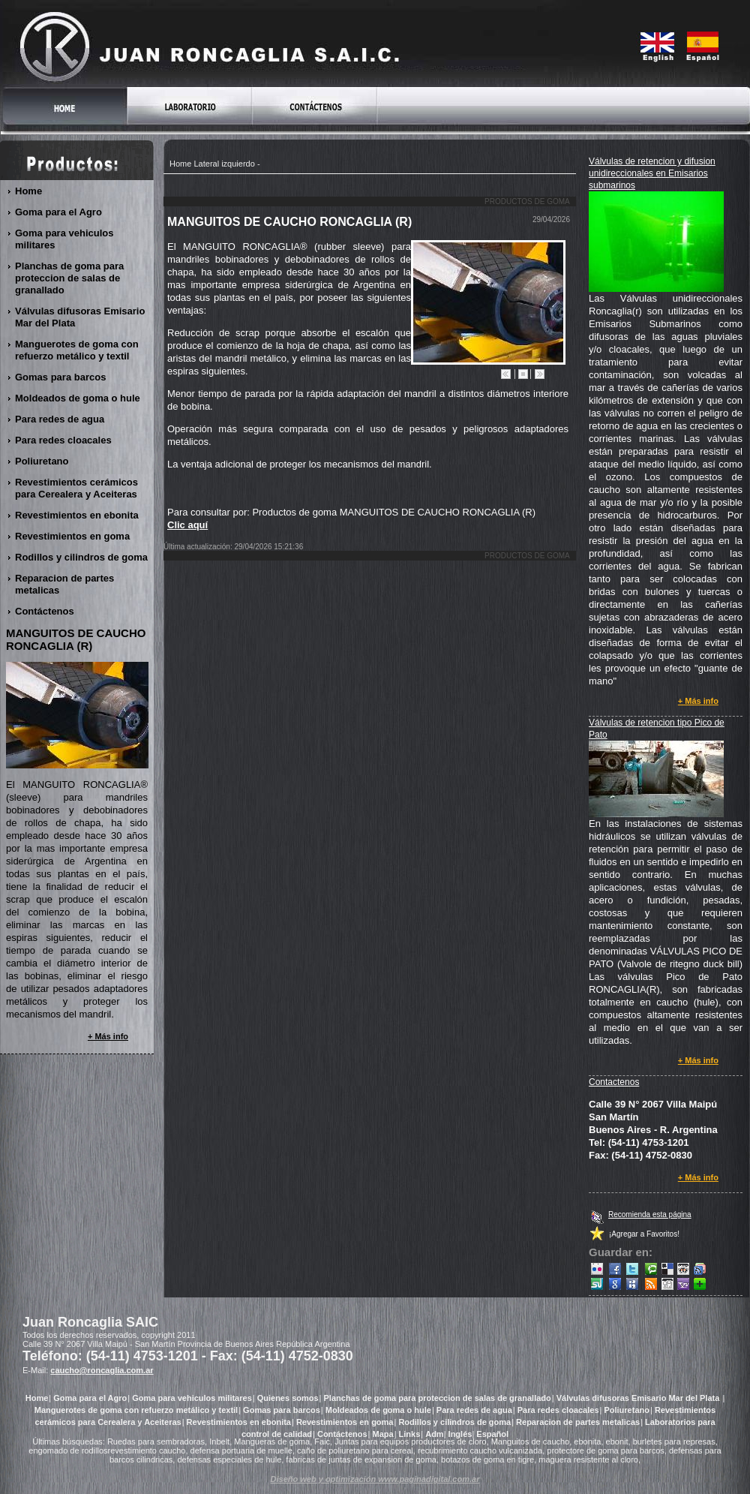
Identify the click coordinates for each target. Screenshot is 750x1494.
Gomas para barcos (60, 377)
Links (410, 1433)
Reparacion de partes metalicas (64, 584)
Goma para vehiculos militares (64, 239)
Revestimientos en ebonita (77, 515)
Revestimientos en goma (72, 536)
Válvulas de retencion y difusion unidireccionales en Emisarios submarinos (652, 173)
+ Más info (698, 700)
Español (492, 1433)
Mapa (383, 1433)
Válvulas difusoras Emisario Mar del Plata (80, 317)
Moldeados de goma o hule (78, 398)
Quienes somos (288, 1397)
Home (180, 163)
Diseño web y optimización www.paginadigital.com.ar (375, 1478)
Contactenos (614, 1082)
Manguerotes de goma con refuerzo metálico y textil (77, 350)
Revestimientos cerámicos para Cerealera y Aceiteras (76, 488)
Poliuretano (42, 461)
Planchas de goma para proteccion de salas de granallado (69, 278)
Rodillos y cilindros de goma (81, 557)
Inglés (460, 1433)
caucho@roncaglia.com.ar (101, 1370)
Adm (434, 1433)
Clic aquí (187, 525)
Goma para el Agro (59, 212)
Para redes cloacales (63, 440)
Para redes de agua (60, 419)
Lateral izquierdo (224, 163)
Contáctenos (45, 611)
